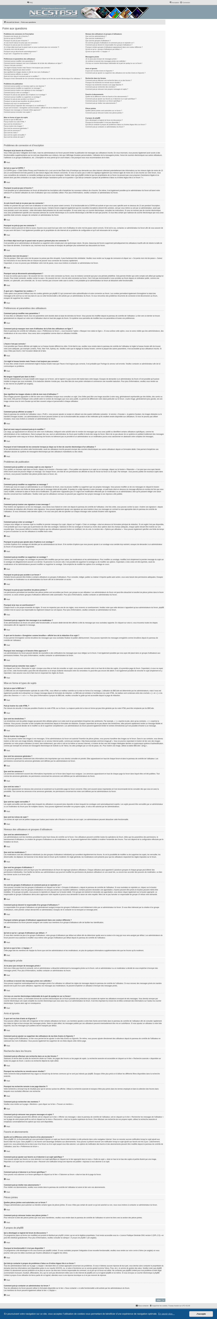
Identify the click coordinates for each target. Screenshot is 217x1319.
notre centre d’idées (136, 1251)
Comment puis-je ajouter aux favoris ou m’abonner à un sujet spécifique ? (110, 99)
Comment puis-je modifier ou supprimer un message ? (22, 88)
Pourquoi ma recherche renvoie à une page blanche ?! (104, 85)
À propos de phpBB (78, 1238)
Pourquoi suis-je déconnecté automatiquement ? (20, 51)
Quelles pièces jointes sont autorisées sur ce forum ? (103, 110)
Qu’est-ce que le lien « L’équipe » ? (97, 51)
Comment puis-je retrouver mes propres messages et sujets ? (106, 89)
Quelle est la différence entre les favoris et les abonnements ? (106, 96)
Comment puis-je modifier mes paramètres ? (19, 61)
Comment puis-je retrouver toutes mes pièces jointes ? (104, 113)
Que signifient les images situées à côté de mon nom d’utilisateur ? (27, 72)
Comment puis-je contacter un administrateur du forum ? (104, 127)
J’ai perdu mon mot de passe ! (14, 49)
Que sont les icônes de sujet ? (14, 137)
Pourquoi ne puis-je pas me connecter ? (17, 45)
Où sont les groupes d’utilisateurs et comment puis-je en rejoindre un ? (109, 43)
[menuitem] (30, 2)
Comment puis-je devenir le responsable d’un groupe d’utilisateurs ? (108, 45)
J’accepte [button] (201, 1314)
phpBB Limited (63, 1235)
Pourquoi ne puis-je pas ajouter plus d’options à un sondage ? (25, 95)
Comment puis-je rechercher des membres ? (100, 87)
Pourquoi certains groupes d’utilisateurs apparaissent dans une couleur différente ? (114, 47)
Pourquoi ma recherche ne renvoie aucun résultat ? (103, 82)
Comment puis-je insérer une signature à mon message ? (23, 90)
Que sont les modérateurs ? (95, 38)
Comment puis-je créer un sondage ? (16, 92)
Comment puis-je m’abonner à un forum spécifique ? (103, 101)
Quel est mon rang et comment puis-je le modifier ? (21, 76)
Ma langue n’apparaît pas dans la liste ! (17, 70)
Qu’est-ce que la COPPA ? (13, 38)
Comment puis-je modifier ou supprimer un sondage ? (22, 97)
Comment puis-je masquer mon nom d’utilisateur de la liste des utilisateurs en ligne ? (33, 63)
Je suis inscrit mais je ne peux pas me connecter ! (21, 43)
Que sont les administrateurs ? (96, 36)
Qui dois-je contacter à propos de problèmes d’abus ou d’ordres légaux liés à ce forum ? (115, 124)
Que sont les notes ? (11, 132)
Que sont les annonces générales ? (16, 128)
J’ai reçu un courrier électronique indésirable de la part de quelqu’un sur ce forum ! (113, 63)
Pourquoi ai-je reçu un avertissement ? (17, 103)
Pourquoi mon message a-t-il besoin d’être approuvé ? (22, 110)
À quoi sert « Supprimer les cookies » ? (17, 53)
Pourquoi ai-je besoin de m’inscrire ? (16, 36)
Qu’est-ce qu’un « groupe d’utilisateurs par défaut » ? (103, 49)
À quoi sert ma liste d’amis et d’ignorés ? (99, 71)
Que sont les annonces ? (12, 130)
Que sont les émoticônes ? (13, 124)
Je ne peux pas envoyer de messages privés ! (101, 59)
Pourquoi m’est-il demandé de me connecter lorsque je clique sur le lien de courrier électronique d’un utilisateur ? (43, 78)
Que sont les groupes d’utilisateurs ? (98, 40)
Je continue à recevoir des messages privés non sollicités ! (105, 61)
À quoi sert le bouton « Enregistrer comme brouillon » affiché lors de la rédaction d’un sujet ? (35, 108)
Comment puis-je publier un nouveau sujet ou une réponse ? (25, 86)
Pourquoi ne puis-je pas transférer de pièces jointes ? (22, 101)
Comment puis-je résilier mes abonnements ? (101, 103)
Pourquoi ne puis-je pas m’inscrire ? (16, 40)
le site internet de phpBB (13, 384)
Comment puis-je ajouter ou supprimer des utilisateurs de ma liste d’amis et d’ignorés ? (115, 73)
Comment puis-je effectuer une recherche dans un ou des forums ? (108, 80)
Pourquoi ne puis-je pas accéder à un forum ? (19, 99)
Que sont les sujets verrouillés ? (15, 135)
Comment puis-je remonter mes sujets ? (17, 112)
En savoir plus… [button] (166, 1314)
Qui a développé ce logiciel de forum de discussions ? (104, 120)
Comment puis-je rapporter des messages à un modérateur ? (25, 105)
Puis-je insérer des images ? (13, 126)
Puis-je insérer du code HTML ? (15, 122)
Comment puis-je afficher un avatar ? (16, 74)
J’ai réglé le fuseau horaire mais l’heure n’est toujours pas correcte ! (27, 67)
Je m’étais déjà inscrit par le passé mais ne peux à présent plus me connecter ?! (31, 47)
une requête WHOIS (54, 1268)
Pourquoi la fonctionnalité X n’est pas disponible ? (102, 122)
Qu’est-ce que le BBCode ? (13, 119)
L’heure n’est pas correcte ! (13, 65)
